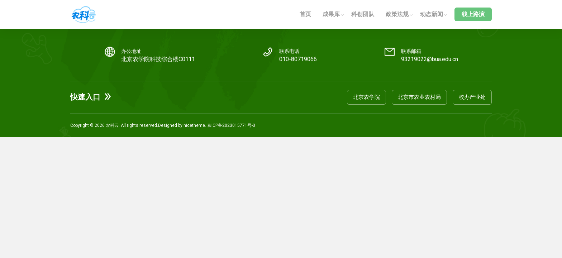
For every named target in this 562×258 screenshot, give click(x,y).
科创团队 (362, 14)
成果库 (331, 14)
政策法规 (397, 14)
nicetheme (194, 125)
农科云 (112, 125)
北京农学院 (366, 97)
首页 (305, 14)
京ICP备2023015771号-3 (231, 125)
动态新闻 (431, 14)
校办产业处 (472, 97)
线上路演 (473, 14)
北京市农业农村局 (419, 97)
